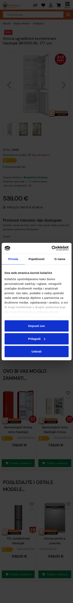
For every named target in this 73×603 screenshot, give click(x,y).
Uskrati (36, 351)
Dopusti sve (36, 326)
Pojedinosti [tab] (37, 259)
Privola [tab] (13, 259)
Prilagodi (36, 338)
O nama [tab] (59, 259)
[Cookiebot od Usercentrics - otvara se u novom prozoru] (52, 248)
